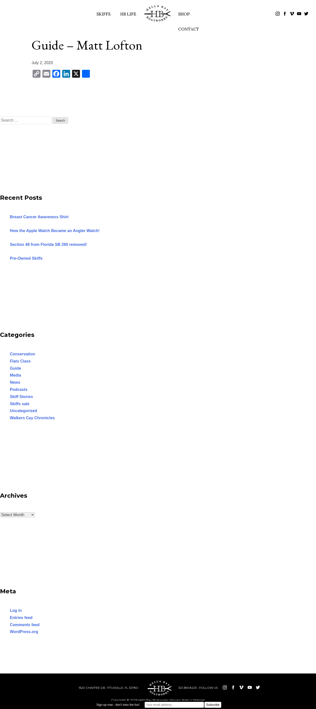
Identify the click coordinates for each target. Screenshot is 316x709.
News (15, 382)
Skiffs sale (19, 404)
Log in (16, 610)
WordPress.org (24, 632)
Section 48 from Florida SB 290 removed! (48, 244)
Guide (15, 368)
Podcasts (18, 389)
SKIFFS (103, 14)
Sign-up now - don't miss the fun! (117, 705)
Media (15, 375)
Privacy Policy (180, 700)
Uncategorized (23, 411)
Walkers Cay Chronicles (32, 418)
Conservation (22, 354)
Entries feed (21, 618)
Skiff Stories (21, 397)
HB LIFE (128, 14)
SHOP (184, 14)
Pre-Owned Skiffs (26, 258)
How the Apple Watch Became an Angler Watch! (54, 231)
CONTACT (188, 29)
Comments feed (25, 625)
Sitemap (199, 700)
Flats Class (20, 361)
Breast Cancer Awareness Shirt (39, 217)
